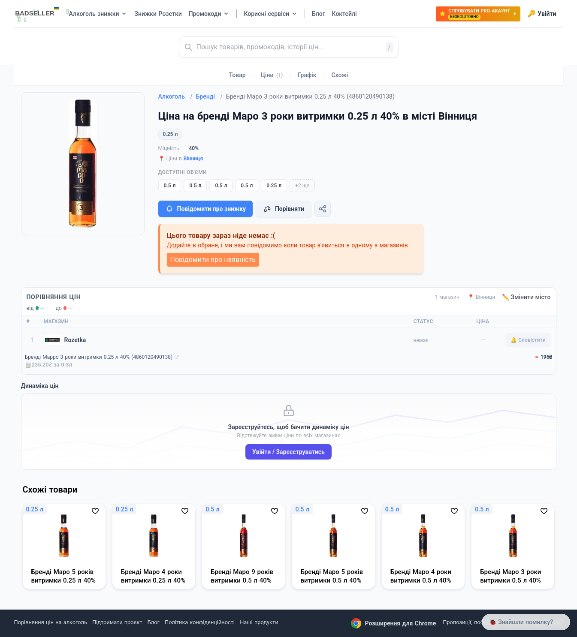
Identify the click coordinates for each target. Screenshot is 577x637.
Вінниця (193, 159)
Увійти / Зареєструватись (288, 451)
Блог (154, 622)
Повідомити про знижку (205, 208)
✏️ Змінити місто (526, 297)
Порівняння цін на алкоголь (50, 622)
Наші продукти (259, 622)
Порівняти (283, 208)
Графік (307, 75)
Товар (237, 75)
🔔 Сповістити (528, 340)
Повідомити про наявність (213, 259)
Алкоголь (175, 96)
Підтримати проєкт (117, 622)
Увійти (541, 14)
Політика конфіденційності (200, 622)
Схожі (339, 75)
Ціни (272, 75)
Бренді (209, 96)
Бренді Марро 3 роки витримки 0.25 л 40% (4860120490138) (99, 357)
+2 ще (302, 186)
